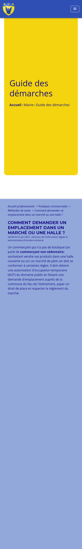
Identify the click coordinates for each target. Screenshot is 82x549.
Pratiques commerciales (53, 206)
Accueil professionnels (21, 206)
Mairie (29, 104)
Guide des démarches (53, 104)
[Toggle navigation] (75, 9)
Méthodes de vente (19, 210)
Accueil (15, 104)
